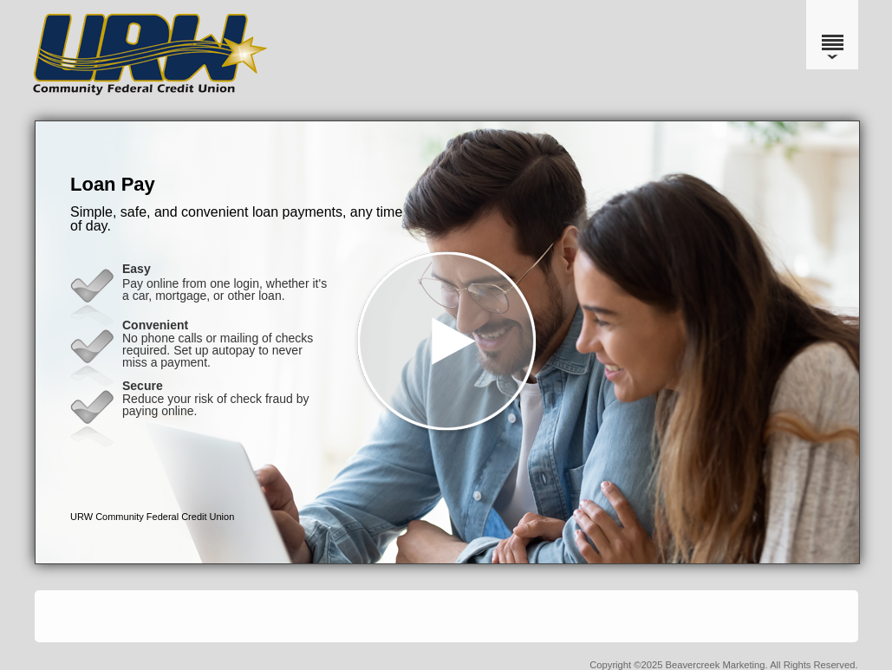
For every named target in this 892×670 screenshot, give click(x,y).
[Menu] (832, 34)
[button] (447, 342)
